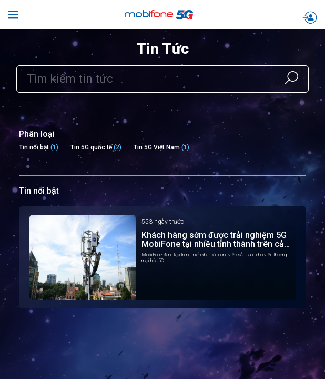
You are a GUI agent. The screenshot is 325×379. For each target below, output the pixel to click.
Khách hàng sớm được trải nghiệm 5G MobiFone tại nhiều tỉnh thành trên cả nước (214, 240)
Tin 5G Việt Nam (157, 147)
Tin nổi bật (34, 147)
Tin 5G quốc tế (91, 147)
